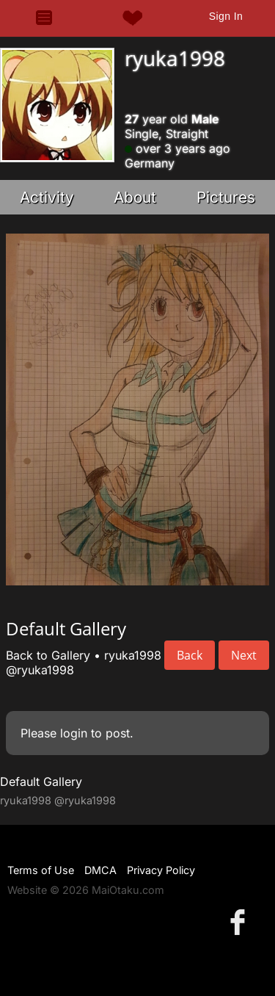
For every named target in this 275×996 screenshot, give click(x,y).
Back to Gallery (48, 655)
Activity (47, 197)
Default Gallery (41, 781)
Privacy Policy (161, 870)
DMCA (100, 870)
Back (189, 655)
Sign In (226, 16)
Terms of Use (40, 870)
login (73, 733)
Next (244, 655)
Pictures (226, 197)
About (135, 197)
